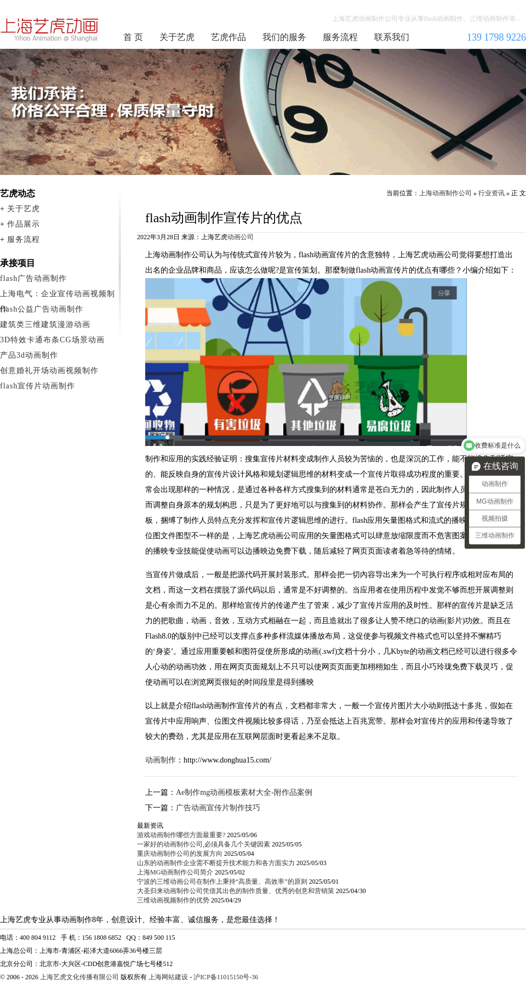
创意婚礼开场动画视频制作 (49, 370)
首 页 (133, 37)
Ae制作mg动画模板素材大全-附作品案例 (244, 792)
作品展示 (23, 224)
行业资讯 (491, 193)
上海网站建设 (168, 977)
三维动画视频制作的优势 (173, 900)
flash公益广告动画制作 (41, 309)
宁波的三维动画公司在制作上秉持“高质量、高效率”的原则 (222, 881)
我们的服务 (284, 37)
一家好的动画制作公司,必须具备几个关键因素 (203, 844)
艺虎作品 (228, 37)
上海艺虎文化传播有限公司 (79, 977)
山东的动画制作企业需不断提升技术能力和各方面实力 (216, 863)
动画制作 (160, 760)
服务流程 (340, 37)
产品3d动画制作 (29, 355)
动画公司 (240, 237)
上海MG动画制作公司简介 (175, 872)
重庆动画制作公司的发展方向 (179, 853)
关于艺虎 (177, 37)
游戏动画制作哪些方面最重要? (181, 835)
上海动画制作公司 (50, 29)
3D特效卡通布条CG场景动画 (52, 340)
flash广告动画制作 (33, 278)
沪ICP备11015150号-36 (225, 977)
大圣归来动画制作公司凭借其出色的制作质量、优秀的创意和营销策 (235, 891)
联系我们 (391, 37)
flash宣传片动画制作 (37, 386)
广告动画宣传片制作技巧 (218, 808)
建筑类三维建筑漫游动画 (45, 324)
